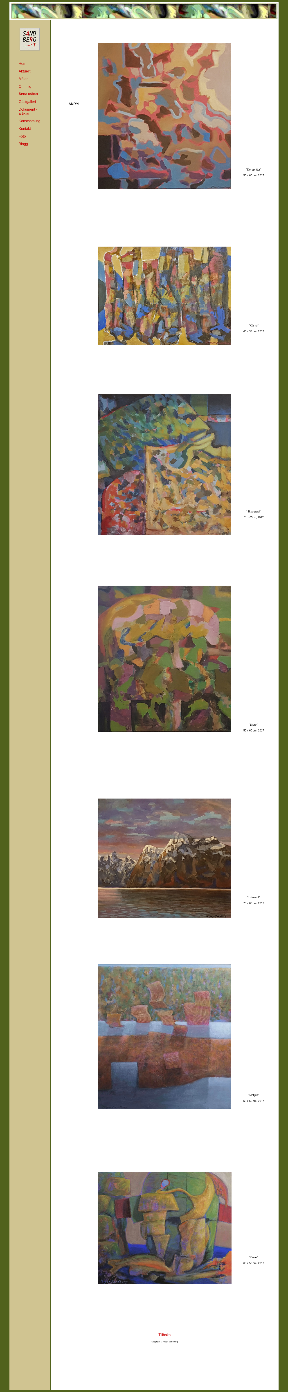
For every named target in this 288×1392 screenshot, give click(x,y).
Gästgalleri (27, 102)
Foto (22, 136)
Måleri (24, 79)
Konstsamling (29, 121)
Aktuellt (24, 71)
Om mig (25, 86)
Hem (22, 64)
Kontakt (25, 129)
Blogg (23, 144)
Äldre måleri (28, 94)
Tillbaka (164, 1335)
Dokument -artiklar (28, 111)
